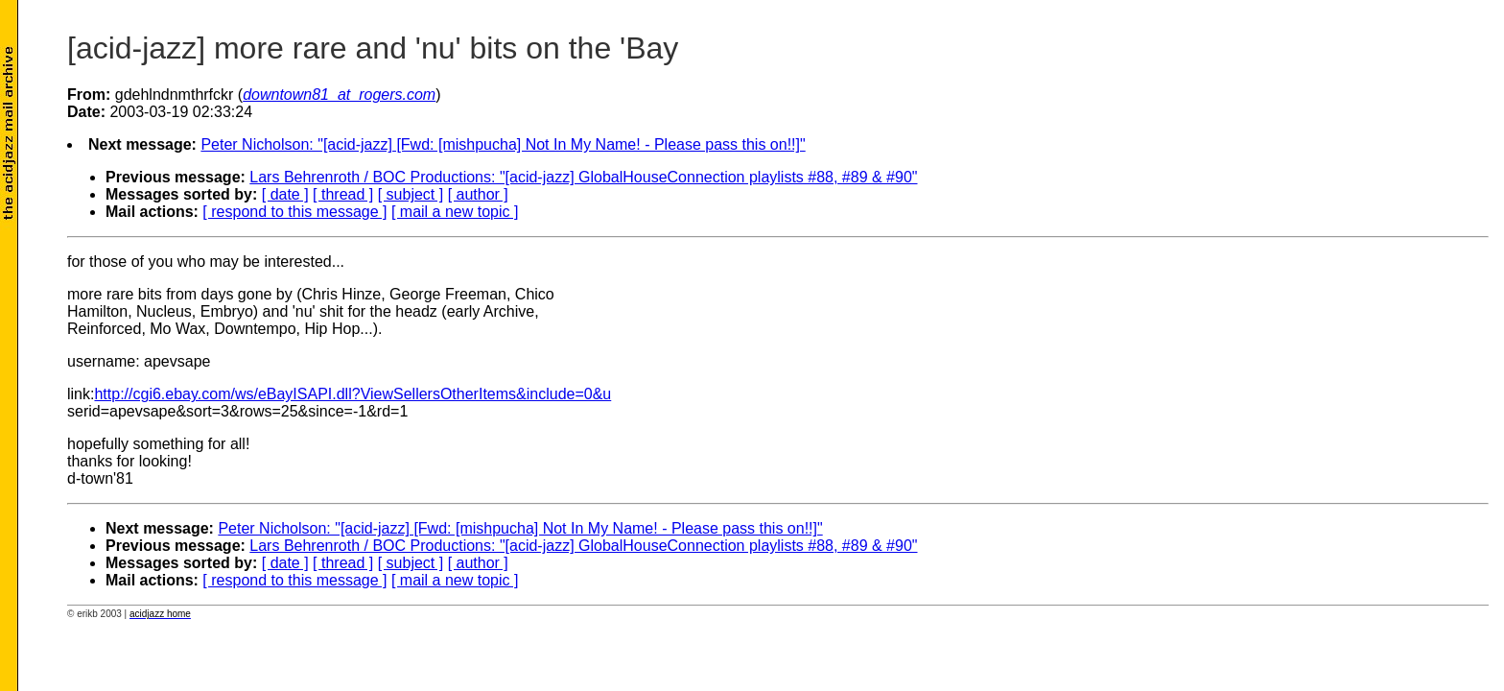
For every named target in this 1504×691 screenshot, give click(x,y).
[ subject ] (410, 194)
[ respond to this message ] (294, 211)
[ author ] (478, 194)
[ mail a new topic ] (455, 211)
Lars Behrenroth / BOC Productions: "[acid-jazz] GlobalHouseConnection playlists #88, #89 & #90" (583, 177)
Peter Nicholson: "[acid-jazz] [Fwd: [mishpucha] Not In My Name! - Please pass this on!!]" (502, 144)
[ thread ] (343, 194)
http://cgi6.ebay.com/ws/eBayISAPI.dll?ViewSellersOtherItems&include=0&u (352, 394)
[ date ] (285, 194)
